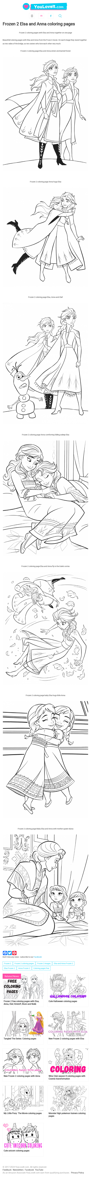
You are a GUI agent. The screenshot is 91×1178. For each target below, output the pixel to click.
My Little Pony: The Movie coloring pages (23, 1113)
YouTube (39, 1169)
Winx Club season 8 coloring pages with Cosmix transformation (67, 1077)
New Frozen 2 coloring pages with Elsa (66, 1038)
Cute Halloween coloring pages (63, 1001)
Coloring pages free (41, 968)
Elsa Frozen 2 (9, 968)
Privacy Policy (77, 1172)
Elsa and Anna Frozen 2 (63, 963)
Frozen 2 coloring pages (24, 963)
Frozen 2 (7, 963)
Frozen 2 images (44, 963)
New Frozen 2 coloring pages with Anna (22, 1076)
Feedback (7, 1169)
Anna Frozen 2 (24, 968)
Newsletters (18, 1169)
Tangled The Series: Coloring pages (20, 1038)
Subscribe (41, 15)
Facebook (50, 15)
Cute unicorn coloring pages (16, 1150)
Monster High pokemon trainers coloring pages (67, 1114)
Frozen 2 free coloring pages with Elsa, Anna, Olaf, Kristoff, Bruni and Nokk (21, 1002)
